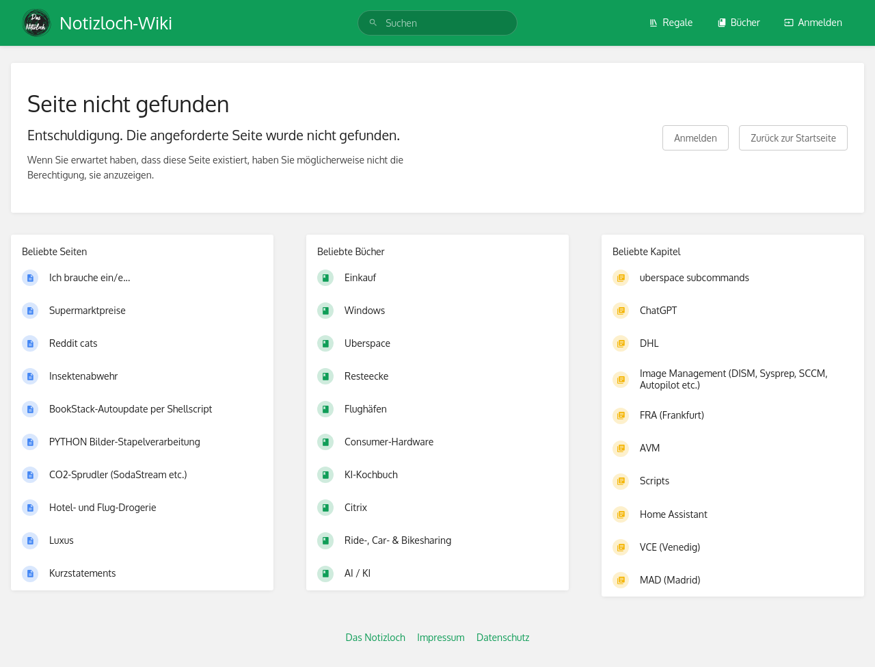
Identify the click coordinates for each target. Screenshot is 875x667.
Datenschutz (503, 637)
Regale (670, 22)
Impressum (440, 637)
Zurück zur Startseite (793, 138)
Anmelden (813, 22)
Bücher (738, 22)
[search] (437, 23)
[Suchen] (373, 23)
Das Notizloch (375, 637)
